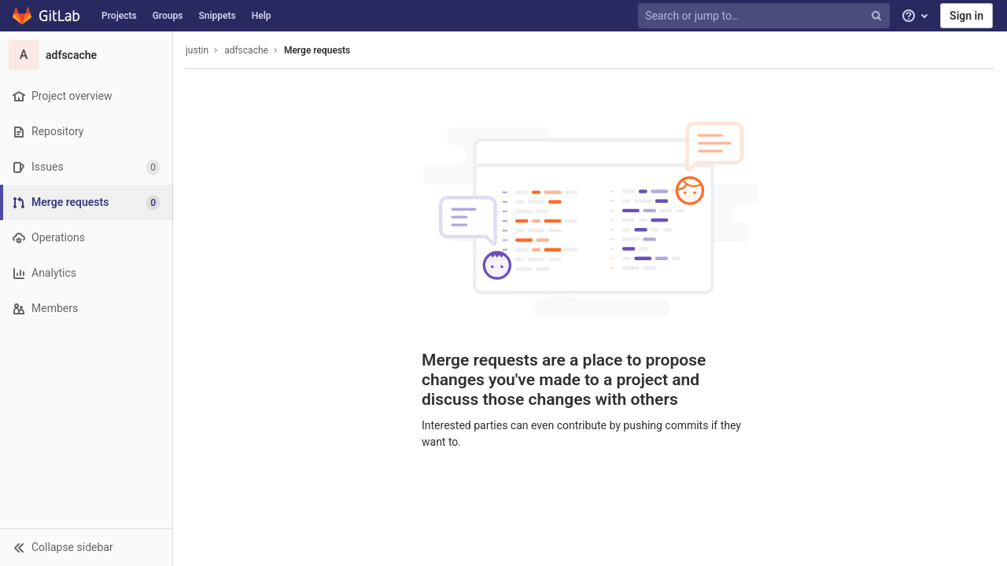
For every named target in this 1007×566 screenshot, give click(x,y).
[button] (86, 547)
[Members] (86, 308)
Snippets (216, 15)
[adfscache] (86, 55)
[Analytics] (86, 273)
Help (261, 15)
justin (197, 50)
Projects (119, 15)
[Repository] (86, 131)
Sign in (966, 15)
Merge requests (317, 50)
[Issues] (86, 167)
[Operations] (86, 237)
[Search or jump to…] (765, 16)
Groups (168, 15)
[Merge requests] (87, 202)
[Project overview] (86, 96)
